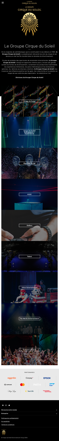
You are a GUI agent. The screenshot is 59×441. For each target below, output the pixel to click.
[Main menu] (2, 2)
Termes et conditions (7, 424)
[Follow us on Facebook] (2, 405)
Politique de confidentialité (9, 418)
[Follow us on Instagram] (6, 405)
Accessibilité (5, 421)
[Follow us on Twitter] (9, 405)
